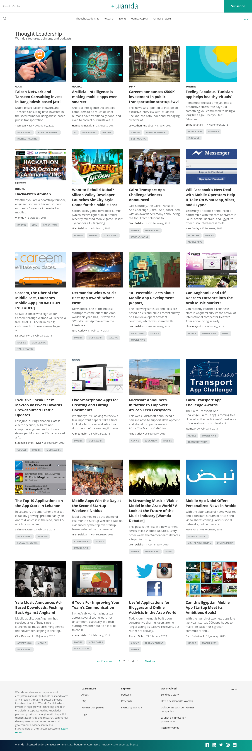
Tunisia (191, 86)
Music (225, 333)
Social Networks (27, 542)
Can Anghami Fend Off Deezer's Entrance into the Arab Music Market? (209, 297)
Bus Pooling (138, 138)
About (6, 6)
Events (122, 18)
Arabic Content (197, 536)
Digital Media (225, 542)
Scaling (113, 337)
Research (109, 18)
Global (77, 86)
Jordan (20, 189)
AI (75, 132)
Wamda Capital (139, 18)
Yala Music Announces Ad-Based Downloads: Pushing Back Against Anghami (39, 607)
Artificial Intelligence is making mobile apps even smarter (95, 96)
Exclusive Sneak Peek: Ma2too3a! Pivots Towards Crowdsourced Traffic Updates (38, 407)
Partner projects (161, 18)
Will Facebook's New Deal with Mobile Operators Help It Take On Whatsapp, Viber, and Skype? (211, 197)
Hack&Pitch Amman (33, 194)
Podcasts (126, 694)
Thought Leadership (87, 18)
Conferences (82, 541)
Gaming (78, 235)
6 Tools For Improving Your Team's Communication (96, 605)
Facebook (193, 235)
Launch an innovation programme (173, 719)
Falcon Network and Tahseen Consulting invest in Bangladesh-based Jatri (38, 96)
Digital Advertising (199, 542)
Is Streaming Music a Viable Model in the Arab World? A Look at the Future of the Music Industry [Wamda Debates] (153, 510)
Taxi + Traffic (25, 348)
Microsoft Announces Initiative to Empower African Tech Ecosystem (150, 405)
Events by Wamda (131, 707)
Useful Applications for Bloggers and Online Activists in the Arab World (152, 607)
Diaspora (213, 131)
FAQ (83, 701)
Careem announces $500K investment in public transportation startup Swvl (154, 96)
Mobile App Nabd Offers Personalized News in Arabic (211, 503)
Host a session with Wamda (177, 701)
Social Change (139, 236)
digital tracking (27, 138)
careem (135, 132)
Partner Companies (92, 707)
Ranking (43, 536)
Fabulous (193, 137)
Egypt (133, 86)
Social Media (81, 648)
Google (107, 132)
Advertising (24, 643)
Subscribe (238, 6)
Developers (137, 333)
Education (151, 440)
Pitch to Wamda (170, 727)
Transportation (198, 441)
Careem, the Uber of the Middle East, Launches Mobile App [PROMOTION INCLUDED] (37, 300)
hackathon (50, 224)
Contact (16, 6)
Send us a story (170, 694)
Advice (135, 440)
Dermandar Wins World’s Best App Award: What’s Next (94, 297)
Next (148, 661)
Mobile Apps (24, 132)
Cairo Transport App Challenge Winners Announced (147, 194)
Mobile (93, 235)
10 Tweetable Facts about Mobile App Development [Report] (151, 297)
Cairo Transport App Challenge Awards (204, 402)
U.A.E (18, 86)
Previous (106, 661)
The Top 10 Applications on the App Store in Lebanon (39, 503)
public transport (48, 132)
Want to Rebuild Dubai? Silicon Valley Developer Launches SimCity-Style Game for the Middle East (94, 197)
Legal (84, 714)
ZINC (34, 224)
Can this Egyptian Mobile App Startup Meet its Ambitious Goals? (208, 607)
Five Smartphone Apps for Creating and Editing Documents (95, 405)
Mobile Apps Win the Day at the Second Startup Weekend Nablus (96, 505)
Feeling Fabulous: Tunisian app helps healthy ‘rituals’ (209, 94)
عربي (246, 18)
